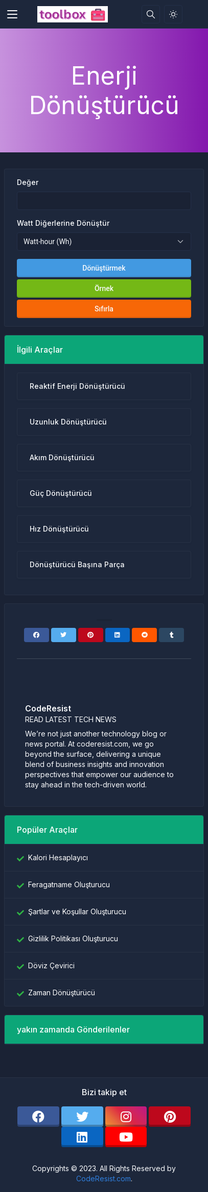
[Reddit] (144, 635)
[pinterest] (170, 1116)
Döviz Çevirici (51, 965)
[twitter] (82, 1116)
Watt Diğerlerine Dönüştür (63, 223)
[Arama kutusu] (151, 14)
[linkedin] (82, 1137)
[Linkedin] (117, 635)
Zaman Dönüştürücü (61, 992)
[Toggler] (12, 14)
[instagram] (126, 1116)
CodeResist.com (103, 1178)
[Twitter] (63, 635)
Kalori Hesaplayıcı (58, 857)
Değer (27, 182)
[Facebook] (36, 635)
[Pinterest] (90, 635)
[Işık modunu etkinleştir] (173, 14)
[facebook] (38, 1116)
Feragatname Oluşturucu (69, 884)
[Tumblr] (171, 635)
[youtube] (126, 1137)
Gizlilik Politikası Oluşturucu (73, 938)
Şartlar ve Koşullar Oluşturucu (77, 911)
